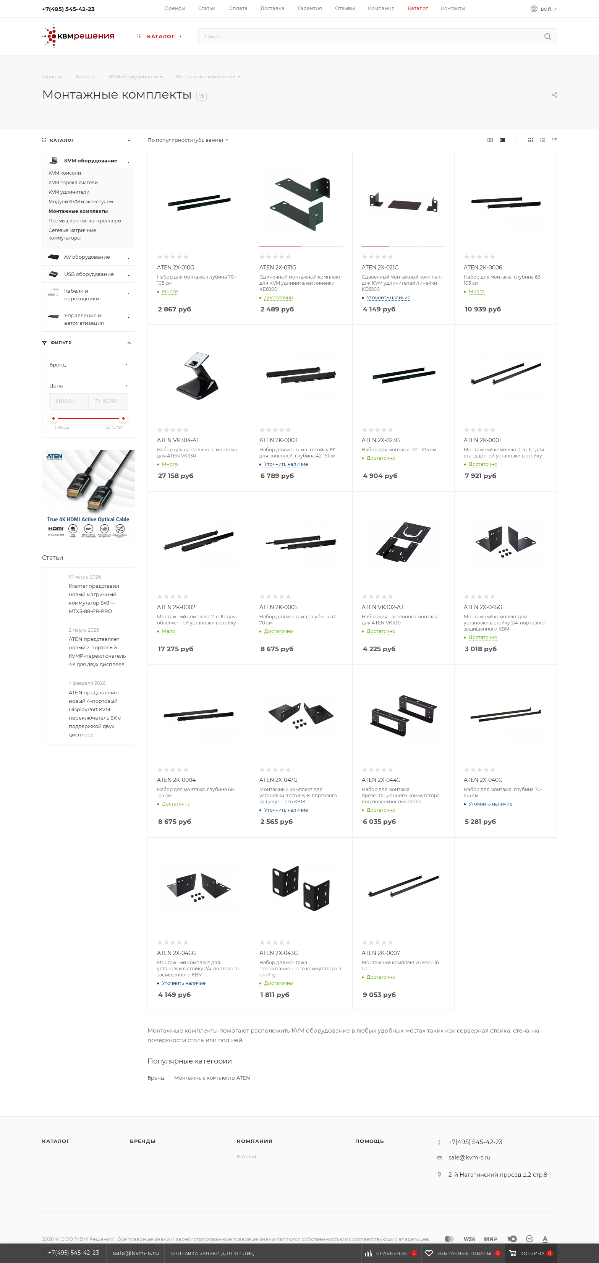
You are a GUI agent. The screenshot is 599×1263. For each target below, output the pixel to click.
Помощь (369, 1141)
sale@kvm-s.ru (469, 1157)
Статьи (52, 557)
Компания (254, 1141)
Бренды (143, 1141)
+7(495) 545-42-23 (68, 9)
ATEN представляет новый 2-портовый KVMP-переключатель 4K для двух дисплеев (97, 651)
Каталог (56, 1141)
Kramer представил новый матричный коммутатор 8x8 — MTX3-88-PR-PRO (94, 598)
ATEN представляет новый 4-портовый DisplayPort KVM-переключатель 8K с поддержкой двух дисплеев (95, 713)
